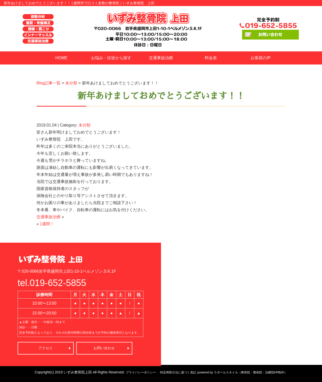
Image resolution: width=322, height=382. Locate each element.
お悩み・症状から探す (111, 58)
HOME (61, 58)
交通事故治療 (161, 58)
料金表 (211, 58)
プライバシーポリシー (141, 372)
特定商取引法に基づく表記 (178, 372)
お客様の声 (261, 58)
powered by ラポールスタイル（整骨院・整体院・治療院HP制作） (242, 372)
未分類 (71, 83)
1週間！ (47, 224)
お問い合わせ (104, 348)
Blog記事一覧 (48, 83)
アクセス (45, 348)
